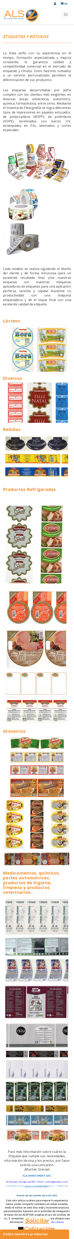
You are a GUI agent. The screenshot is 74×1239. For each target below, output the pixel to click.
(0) (64, 3)
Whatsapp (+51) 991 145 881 (21, 1181)
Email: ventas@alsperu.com (52, 1181)
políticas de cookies (52, 1222)
